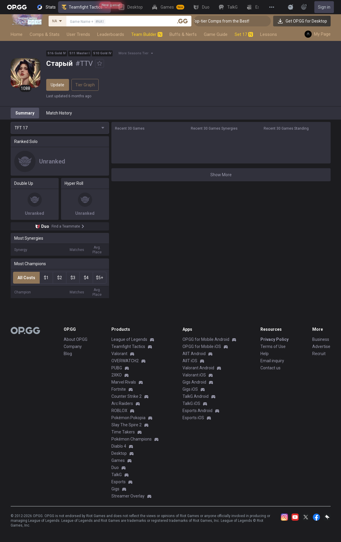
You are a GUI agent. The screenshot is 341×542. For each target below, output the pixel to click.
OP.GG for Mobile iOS (201, 346)
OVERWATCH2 (125, 360)
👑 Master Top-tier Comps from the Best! (234, 21)
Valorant (119, 353)
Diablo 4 (118, 446)
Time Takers (123, 432)
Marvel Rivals (123, 382)
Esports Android (197, 410)
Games (118, 460)
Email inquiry (272, 360)
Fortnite (118, 389)
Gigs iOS (190, 389)
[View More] (272, 7)
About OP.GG (75, 339)
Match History (59, 113)
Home (17, 34)
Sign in (324, 7)
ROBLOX (119, 410)
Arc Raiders (122, 403)
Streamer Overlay (128, 496)
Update (57, 84)
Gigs (115, 489)
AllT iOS (189, 360)
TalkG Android (195, 396)
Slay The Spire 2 (126, 424)
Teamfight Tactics (84, 7)
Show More (221, 174)
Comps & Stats (45, 34)
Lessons (268, 34)
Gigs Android (194, 382)
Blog (68, 353)
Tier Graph (85, 84)
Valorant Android (198, 367)
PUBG (116, 367)
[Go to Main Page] (17, 7)
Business (320, 339)
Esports (118, 481)
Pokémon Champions (131, 439)
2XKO (116, 375)
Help (264, 353)
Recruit (319, 353)
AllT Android (194, 353)
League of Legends (129, 339)
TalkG (116, 474)
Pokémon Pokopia (128, 417)
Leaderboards (110, 34)
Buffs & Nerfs (183, 34)
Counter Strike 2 (126, 396)
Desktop (119, 453)
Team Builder (146, 34)
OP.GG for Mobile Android (205, 339)
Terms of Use (273, 346)
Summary (24, 113)
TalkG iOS (191, 403)
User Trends (78, 34)
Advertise (321, 346)
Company (73, 346)
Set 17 (244, 34)
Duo (115, 467)
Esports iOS (193, 417)
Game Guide (216, 34)
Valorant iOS (194, 375)
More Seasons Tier (133, 53)
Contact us (270, 367)
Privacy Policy (274, 339)
